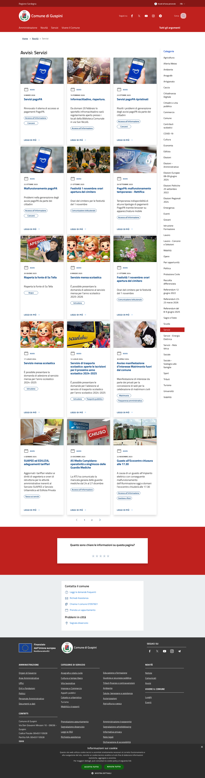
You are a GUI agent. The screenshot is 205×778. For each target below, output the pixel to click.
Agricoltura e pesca (112, 703)
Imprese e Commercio (71, 688)
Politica (167, 268)
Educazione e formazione (115, 672)
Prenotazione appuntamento (75, 721)
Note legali (108, 737)
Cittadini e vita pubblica (171, 104)
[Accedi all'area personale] (165, 3)
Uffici (21, 683)
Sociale (167, 354)
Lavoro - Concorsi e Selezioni (172, 242)
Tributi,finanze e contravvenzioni (119, 683)
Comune (168, 118)
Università (169, 391)
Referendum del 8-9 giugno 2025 (172, 310)
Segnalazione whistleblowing (117, 726)
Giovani (167, 219)
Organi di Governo (27, 673)
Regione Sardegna (27, 3)
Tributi (167, 379)
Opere (166, 256)
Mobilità (167, 250)
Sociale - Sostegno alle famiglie (170, 364)
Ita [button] (183, 3)
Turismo (167, 385)
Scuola (167, 323)
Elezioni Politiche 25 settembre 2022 (172, 189)
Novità (35, 38)
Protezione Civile (172, 274)
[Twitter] (136, 16)
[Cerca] (182, 15)
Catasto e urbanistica (71, 697)
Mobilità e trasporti (70, 706)
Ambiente (168, 69)
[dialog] (102, 761)
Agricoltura (169, 57)
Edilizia (167, 151)
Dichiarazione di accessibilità (117, 742)
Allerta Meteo (170, 63)
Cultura (167, 139)
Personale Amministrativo (31, 698)
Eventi (167, 213)
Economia (168, 145)
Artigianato (169, 81)
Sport (166, 373)
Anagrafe (168, 75)
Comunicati (150, 678)
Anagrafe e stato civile (72, 673)
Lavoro (167, 235)
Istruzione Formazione (169, 227)
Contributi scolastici (168, 125)
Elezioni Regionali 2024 (172, 200)
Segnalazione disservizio (72, 726)
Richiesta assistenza (71, 737)
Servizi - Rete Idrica (170, 346)
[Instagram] (150, 16)
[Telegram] (157, 16)
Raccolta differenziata (170, 282)
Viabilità (167, 397)
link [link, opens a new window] (129, 761)
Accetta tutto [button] (91, 767)
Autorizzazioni (110, 698)
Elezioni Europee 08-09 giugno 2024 (172, 176)
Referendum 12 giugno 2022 (171, 291)
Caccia (167, 87)
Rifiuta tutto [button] (114, 766)
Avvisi (29, 89)
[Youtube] (143, 16)
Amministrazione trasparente (117, 721)
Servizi (167, 329)
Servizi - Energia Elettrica (172, 337)
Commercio (169, 112)
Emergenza (169, 207)
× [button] (202, 747)
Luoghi (148, 697)
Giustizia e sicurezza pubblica (117, 678)
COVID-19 (168, 133)
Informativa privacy (112, 731)
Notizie (148, 673)
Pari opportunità (171, 262)
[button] (102, 773)
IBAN (21, 741)
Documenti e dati (27, 703)
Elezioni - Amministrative (171, 165)
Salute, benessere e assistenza (118, 693)
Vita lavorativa (68, 683)
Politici (22, 693)
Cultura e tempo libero (72, 678)
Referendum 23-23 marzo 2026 (172, 300)
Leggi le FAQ (67, 731)
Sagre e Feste (170, 317)
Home (25, 38)
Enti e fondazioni (27, 688)
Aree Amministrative (29, 678)
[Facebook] (129, 16)
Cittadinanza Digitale (170, 95)
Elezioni (167, 157)
